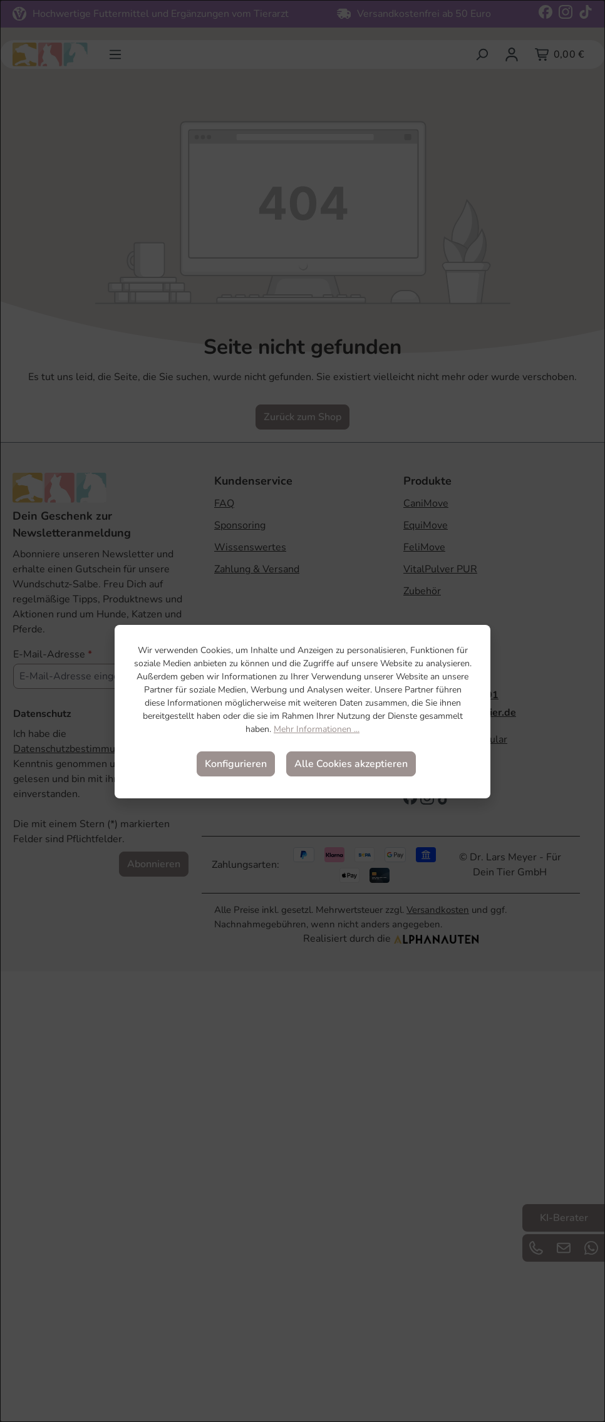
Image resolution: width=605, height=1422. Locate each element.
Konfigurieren (236, 764)
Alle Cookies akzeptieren (351, 764)
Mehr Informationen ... (316, 729)
